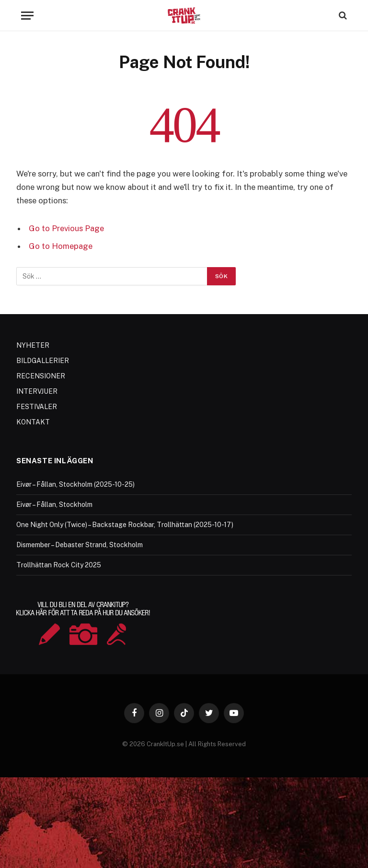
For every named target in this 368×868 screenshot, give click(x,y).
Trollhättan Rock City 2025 (58, 565)
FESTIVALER (36, 407)
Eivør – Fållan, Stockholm (54, 504)
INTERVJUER (37, 391)
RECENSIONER (40, 376)
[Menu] (27, 15)
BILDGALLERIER (42, 360)
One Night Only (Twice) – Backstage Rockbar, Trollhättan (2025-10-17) (124, 524)
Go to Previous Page (66, 228)
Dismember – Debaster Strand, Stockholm (79, 545)
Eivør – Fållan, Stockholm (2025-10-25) (75, 484)
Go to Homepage (60, 246)
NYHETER (32, 345)
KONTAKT (33, 422)
